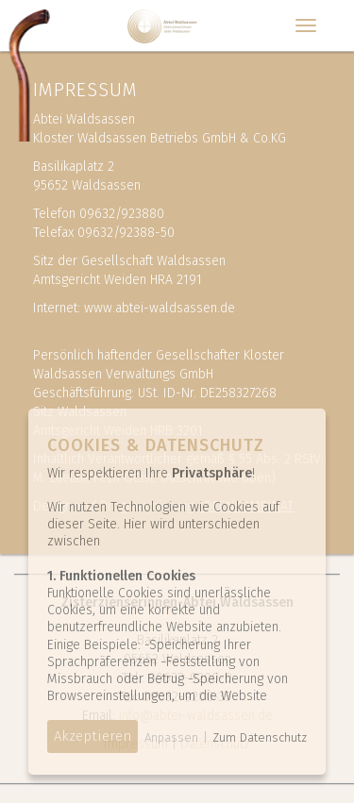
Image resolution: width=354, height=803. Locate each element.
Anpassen (171, 737)
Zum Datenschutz (259, 737)
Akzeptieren (92, 736)
